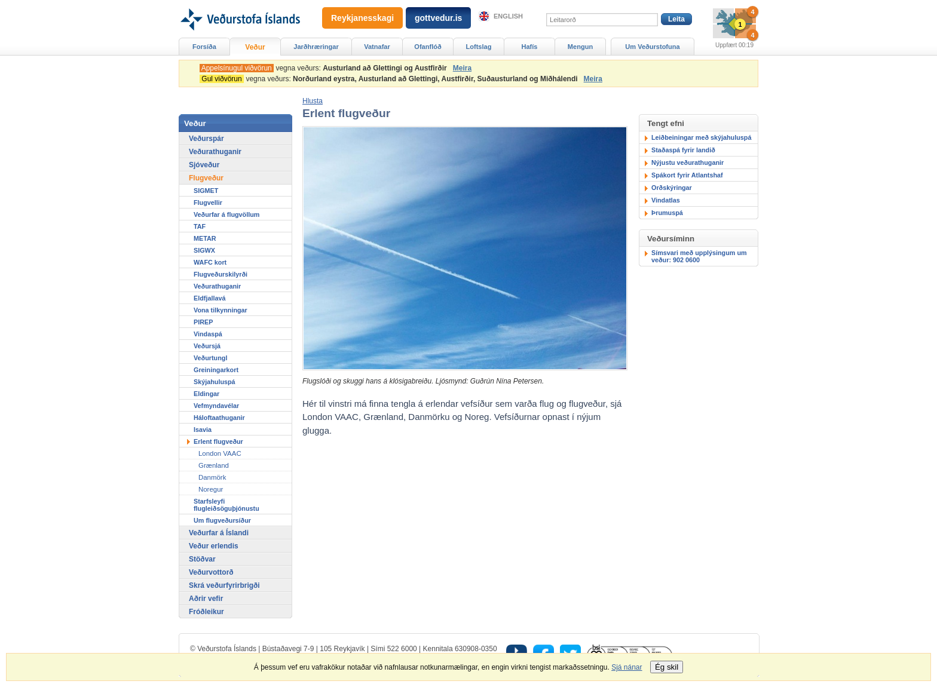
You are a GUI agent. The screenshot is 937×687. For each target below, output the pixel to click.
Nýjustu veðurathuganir (687, 162)
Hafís (530, 46)
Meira (462, 68)
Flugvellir (208, 202)
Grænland (213, 465)
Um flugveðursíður (222, 520)
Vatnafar (377, 46)
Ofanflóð (427, 46)
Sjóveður (204, 165)
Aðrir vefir (206, 598)
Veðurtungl (210, 357)
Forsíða (204, 46)
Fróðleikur (206, 612)
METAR (205, 238)
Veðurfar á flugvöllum (226, 214)
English (508, 16)
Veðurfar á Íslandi (219, 533)
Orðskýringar (671, 187)
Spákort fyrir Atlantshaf (687, 175)
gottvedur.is (438, 18)
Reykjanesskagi (362, 18)
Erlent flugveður (218, 441)
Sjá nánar (626, 667)
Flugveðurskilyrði (220, 274)
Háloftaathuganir (219, 417)
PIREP (203, 322)
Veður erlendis (213, 546)
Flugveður (206, 178)
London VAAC (219, 453)
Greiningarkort (216, 369)
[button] (312, 101)
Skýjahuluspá (214, 381)
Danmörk (212, 477)
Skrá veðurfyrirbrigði (224, 585)
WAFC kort (210, 262)
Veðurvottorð (211, 572)
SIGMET (206, 190)
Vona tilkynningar (220, 310)
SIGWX (204, 250)
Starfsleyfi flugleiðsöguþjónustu (226, 505)
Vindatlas (665, 200)
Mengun (580, 46)
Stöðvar (202, 559)
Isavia (203, 429)
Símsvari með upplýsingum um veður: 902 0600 (699, 256)
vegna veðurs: (325, 68)
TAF (200, 226)
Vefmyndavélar (216, 405)
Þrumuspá (667, 212)
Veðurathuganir (215, 152)
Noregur (210, 489)
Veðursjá (207, 345)
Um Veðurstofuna (652, 46)
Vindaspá (208, 334)
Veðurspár (206, 138)
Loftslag (479, 46)
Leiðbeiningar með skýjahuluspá (701, 137)
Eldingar (206, 393)
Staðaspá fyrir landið (683, 150)
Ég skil (666, 667)
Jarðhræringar (315, 46)
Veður (255, 47)
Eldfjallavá (209, 298)
